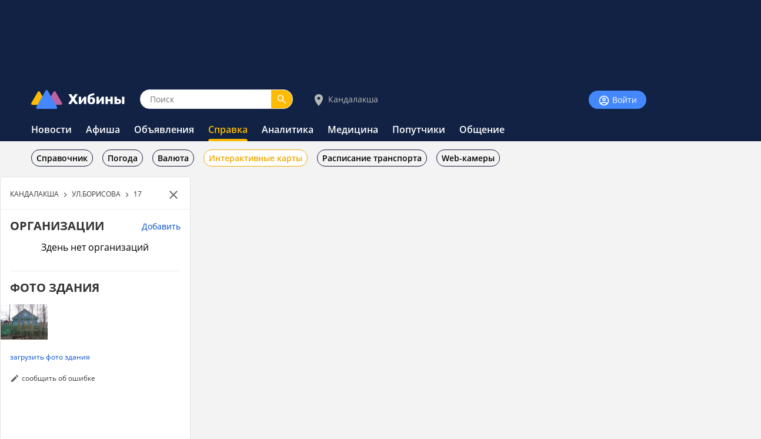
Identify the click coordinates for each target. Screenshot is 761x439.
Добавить (161, 226)
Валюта (173, 158)
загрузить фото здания (50, 356)
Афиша (103, 129)
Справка (228, 129)
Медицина (353, 129)
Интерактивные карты (255, 158)
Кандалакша (345, 100)
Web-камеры (468, 158)
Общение (482, 129)
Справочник (62, 158)
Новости (51, 129)
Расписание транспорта (372, 158)
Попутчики (418, 129)
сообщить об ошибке (58, 378)
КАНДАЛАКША (34, 193)
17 (137, 193)
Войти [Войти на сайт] (617, 100)
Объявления (164, 129)
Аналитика (287, 129)
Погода (123, 158)
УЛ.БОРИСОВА (96, 193)
